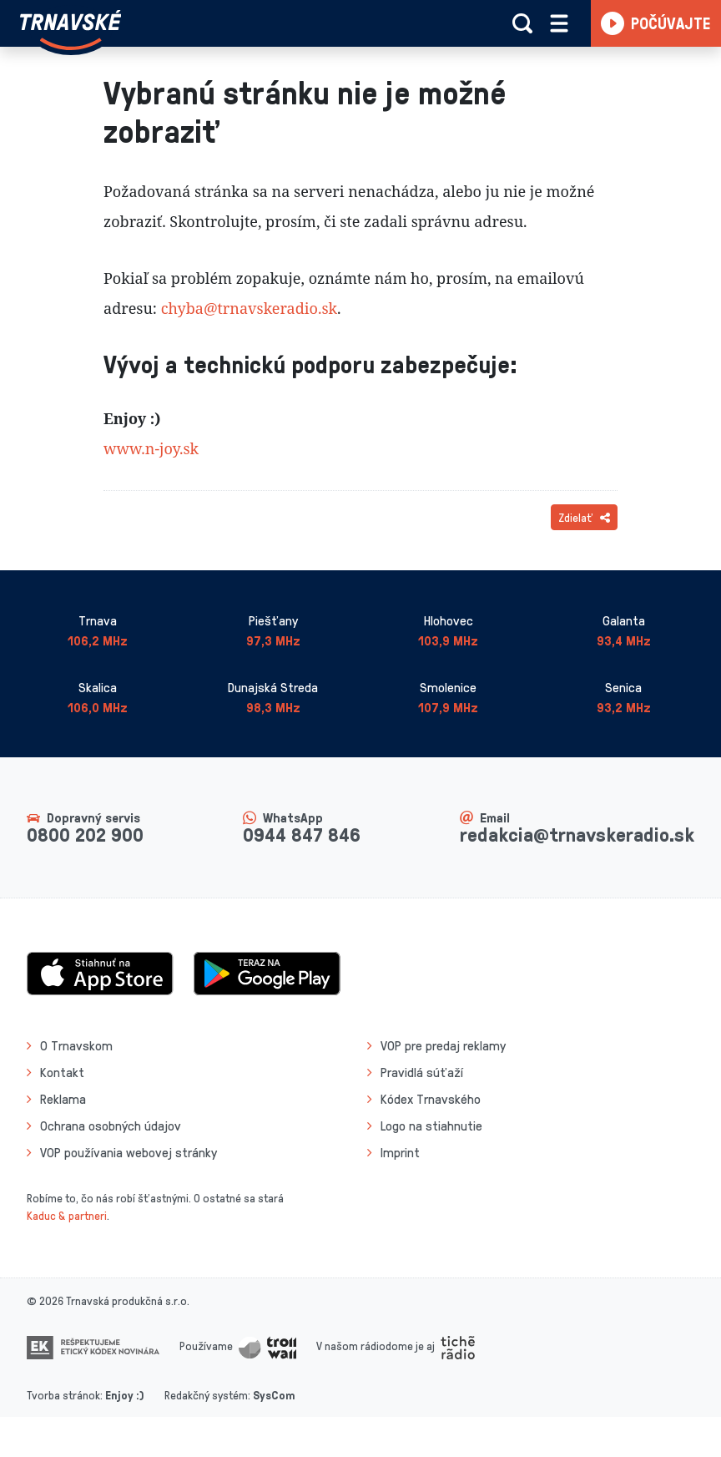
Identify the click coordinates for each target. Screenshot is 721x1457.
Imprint (400, 1152)
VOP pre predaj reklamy (443, 1045)
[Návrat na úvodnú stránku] (70, 30)
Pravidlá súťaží (422, 1072)
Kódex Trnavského (431, 1099)
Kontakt (62, 1072)
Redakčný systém (206, 1395)
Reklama (63, 1099)
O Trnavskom (76, 1045)
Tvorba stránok (63, 1395)
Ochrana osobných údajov (110, 1125)
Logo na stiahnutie (431, 1125)
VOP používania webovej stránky (128, 1152)
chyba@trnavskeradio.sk (249, 308)
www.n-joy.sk (151, 448)
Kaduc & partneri (67, 1215)
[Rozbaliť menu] (559, 23)
